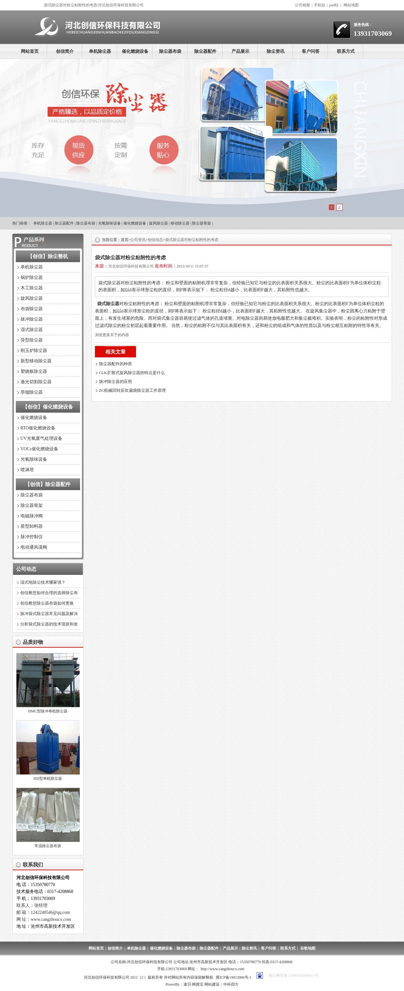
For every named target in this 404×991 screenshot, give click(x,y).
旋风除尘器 (158, 223)
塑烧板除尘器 (34, 371)
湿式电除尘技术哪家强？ (42, 582)
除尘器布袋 (170, 51)
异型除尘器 (32, 340)
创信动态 (155, 239)
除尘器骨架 (201, 223)
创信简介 (65, 51)
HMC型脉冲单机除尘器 (47, 711)
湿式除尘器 (32, 329)
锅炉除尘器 (32, 277)
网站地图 (351, 5)
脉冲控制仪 (32, 536)
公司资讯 (138, 239)
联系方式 (346, 51)
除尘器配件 (205, 51)
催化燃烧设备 (135, 51)
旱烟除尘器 (32, 392)
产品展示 (240, 51)
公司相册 (302, 5)
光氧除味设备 (109, 223)
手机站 (319, 5)
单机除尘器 (100, 51)
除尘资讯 (275, 51)
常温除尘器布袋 (47, 846)
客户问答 (311, 51)
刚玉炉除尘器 (34, 350)
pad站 (334, 5)
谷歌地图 (307, 948)
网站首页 (30, 51)
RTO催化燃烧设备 (38, 428)
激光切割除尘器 (36, 381)
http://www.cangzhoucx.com (222, 969)
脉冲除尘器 (32, 319)
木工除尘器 (32, 288)
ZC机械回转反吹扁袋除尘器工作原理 (132, 390)
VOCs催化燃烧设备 (39, 448)
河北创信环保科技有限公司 (131, 266)
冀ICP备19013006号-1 (234, 977)
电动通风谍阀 (34, 547)
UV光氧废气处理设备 (41, 438)
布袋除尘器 (32, 308)
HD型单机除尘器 (48, 778)
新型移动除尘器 (36, 361)
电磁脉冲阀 (32, 516)
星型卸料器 (32, 526)
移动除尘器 (180, 223)
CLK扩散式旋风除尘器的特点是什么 (132, 372)
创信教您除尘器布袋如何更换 (47, 603)
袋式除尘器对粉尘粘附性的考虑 (191, 239)
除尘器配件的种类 (115, 363)
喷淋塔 (27, 469)
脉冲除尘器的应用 (115, 381)
